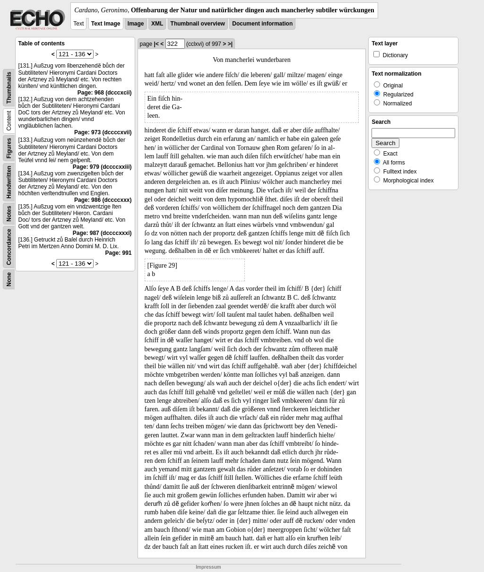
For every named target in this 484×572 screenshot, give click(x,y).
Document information (262, 23)
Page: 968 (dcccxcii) (105, 92)
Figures (9, 148)
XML (157, 23)
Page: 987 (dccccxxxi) (102, 233)
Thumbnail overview (198, 23)
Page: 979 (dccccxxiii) (102, 167)
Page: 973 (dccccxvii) (102, 132)
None (9, 279)
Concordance (9, 247)
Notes (9, 213)
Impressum (208, 567)
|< (156, 44)
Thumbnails (9, 88)
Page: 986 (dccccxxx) (102, 200)
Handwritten (9, 182)
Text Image (106, 23)
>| (230, 44)
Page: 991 (118, 253)
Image (136, 23)
